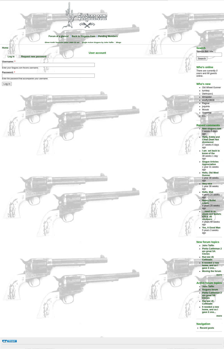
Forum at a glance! (59, 36)
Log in (11, 56)
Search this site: (205, 51)
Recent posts (207, 328)
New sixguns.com (211, 128)
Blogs (118, 42)
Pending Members (108, 36)
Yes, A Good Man (211, 227)
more (219, 275)
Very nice (207, 183)
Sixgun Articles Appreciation (210, 163)
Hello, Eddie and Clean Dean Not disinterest (211, 140)
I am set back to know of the (211, 152)
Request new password (33, 56)
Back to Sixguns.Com (83, 36)
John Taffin (208, 245)
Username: (8, 61)
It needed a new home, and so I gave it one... (210, 265)
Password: (8, 72)
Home (5, 48)
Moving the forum (211, 271)
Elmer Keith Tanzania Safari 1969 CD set (62, 42)
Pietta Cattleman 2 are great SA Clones (212, 251)
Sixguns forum (210, 289)
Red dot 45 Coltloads (208, 258)
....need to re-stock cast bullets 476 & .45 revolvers (211, 215)
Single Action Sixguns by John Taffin (98, 42)
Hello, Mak (207, 192)
